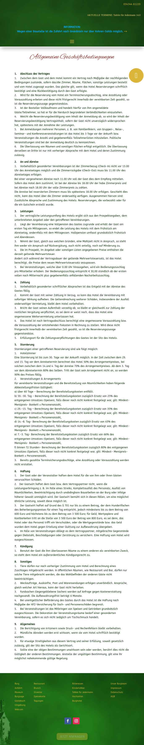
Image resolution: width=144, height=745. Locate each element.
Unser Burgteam (119, 684)
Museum (19, 692)
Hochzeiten (77, 696)
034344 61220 (131, 4)
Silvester (38, 692)
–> (125, 31)
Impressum (116, 688)
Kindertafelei (78, 688)
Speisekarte (39, 696)
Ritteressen (77, 684)
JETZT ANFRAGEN (72, 736)
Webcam (19, 709)
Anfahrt (18, 688)
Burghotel (77, 701)
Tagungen (38, 701)
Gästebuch (20, 701)
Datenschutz (117, 692)
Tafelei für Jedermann (82, 692)
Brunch (37, 688)
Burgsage (19, 696)
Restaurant (39, 684)
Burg (17, 684)
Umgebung (20, 705)
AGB (113, 696)
